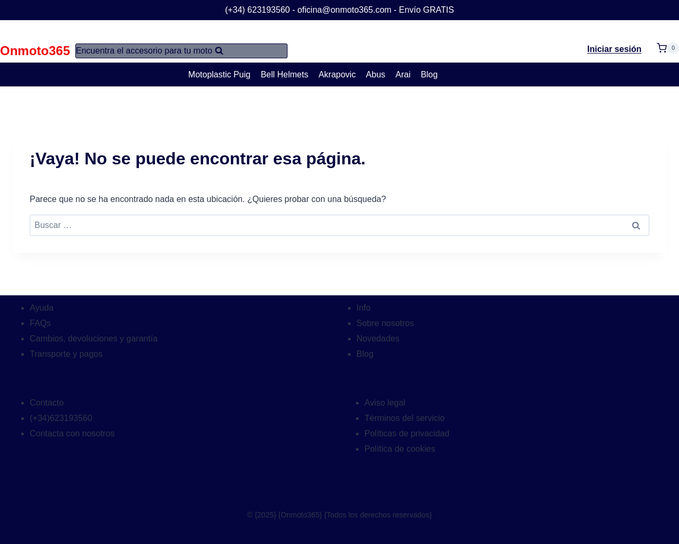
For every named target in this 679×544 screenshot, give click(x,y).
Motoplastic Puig (219, 74)
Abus (375, 74)
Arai (403, 74)
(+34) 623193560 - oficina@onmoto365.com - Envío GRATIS (339, 9)
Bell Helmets (284, 74)
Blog (429, 74)
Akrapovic (336, 74)
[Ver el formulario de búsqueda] (181, 50)
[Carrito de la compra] (668, 41)
